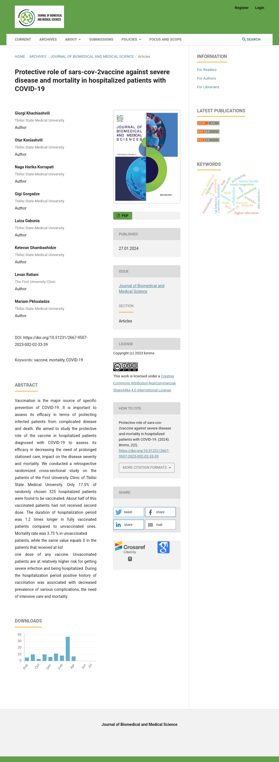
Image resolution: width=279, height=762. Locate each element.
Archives (48, 39)
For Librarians (208, 87)
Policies (129, 39)
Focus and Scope (165, 39)
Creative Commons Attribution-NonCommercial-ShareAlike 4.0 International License (144, 383)
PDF (124, 215)
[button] (128, 512)
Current (23, 39)
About (71, 39)
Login (259, 8)
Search (251, 39)
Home (20, 56)
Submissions (101, 39)
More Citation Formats (145, 467)
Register (242, 8)
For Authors (206, 78)
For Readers (207, 70)
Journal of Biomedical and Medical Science (92, 56)
